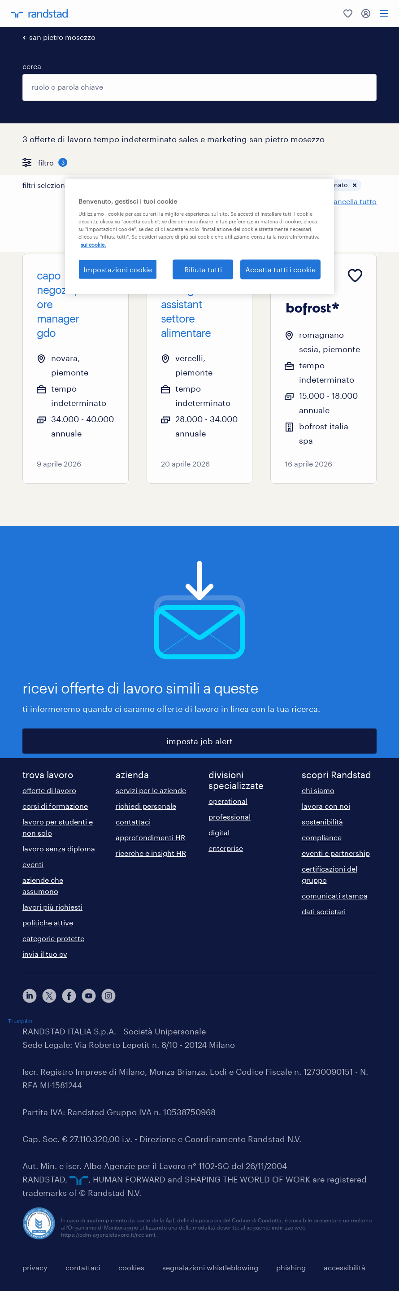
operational (227, 801)
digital (219, 832)
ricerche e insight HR (151, 853)
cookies (131, 1267)
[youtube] (89, 996)
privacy (35, 1267)
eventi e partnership (336, 853)
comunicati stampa (335, 895)
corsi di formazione (55, 806)
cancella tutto (353, 201)
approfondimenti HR (150, 837)
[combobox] (199, 87)
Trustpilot (20, 1021)
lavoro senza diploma (58, 848)
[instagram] (108, 996)
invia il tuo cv (44, 954)
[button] (153, 185)
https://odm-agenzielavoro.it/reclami (108, 1234)
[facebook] (69, 996)
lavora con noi (326, 806)
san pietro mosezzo (62, 37)
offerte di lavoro (49, 790)
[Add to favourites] (107, 275)
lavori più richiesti (52, 907)
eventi (32, 864)
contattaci (133, 821)
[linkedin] (29, 996)
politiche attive (47, 922)
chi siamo (318, 790)
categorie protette (53, 938)
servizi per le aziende (151, 790)
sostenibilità (322, 821)
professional (229, 816)
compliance (322, 837)
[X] (49, 996)
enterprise (225, 848)
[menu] (384, 13)
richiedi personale (146, 806)
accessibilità (344, 1267)
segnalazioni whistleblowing (210, 1267)
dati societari (324, 911)
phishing (291, 1267)
